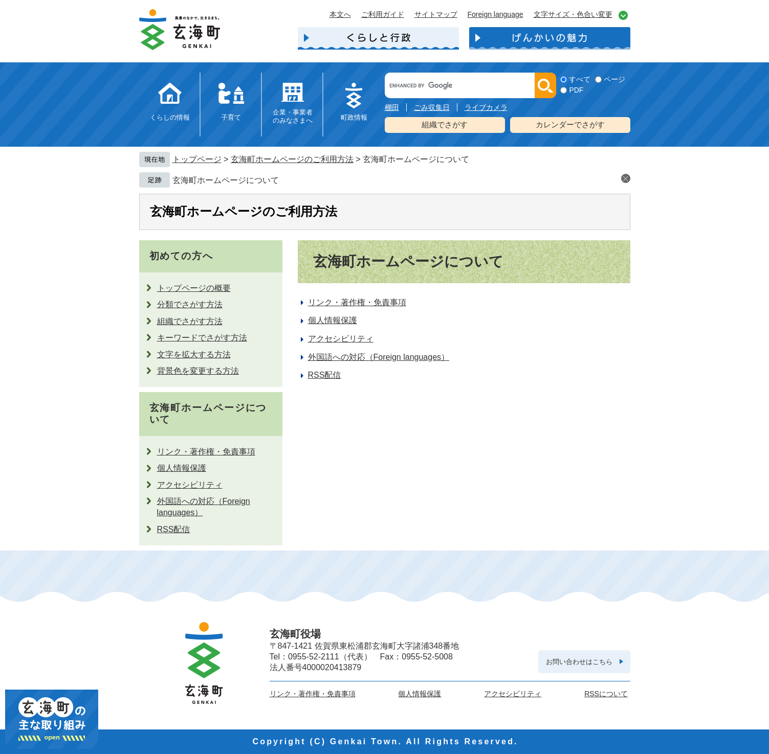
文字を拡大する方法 (194, 354)
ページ (614, 79)
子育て (231, 117)
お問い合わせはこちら (579, 662)
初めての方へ (181, 255)
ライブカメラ (486, 107)
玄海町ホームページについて (225, 180)
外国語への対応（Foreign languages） (379, 357)
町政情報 (354, 117)
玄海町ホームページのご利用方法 (292, 159)
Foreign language (495, 14)
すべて (579, 79)
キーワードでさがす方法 (202, 337)
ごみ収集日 (432, 107)
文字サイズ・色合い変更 (573, 14)
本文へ (340, 14)
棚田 (392, 107)
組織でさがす (445, 124)
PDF (576, 90)
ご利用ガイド (382, 14)
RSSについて (606, 694)
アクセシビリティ (190, 485)
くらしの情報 (170, 117)
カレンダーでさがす (570, 124)
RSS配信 (173, 529)
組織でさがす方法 (190, 321)
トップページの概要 (194, 288)
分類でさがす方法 (190, 304)
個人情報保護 (181, 468)
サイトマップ (435, 14)
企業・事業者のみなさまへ (293, 116)
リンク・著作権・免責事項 (206, 451)
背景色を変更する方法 (198, 371)
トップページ (197, 159)
